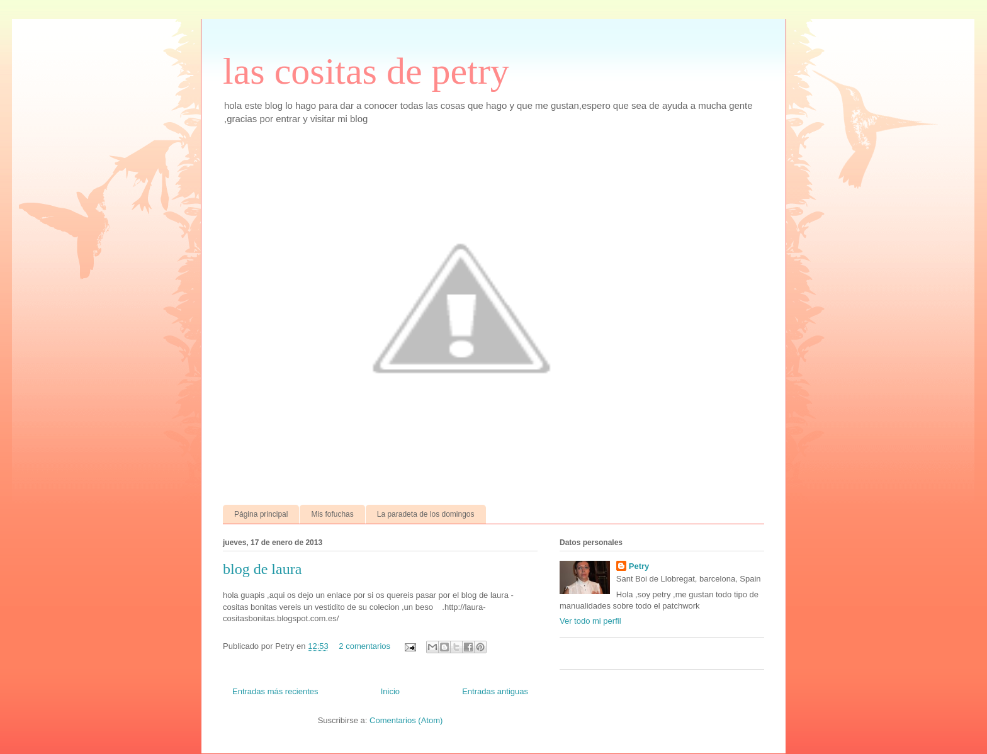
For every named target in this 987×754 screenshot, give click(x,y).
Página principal (261, 514)
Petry (639, 566)
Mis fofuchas (332, 514)
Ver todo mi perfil (590, 621)
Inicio (390, 691)
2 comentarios (364, 646)
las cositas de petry (366, 71)
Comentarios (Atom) (406, 720)
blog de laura (262, 569)
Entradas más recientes (275, 691)
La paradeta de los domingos (426, 514)
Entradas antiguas (495, 691)
